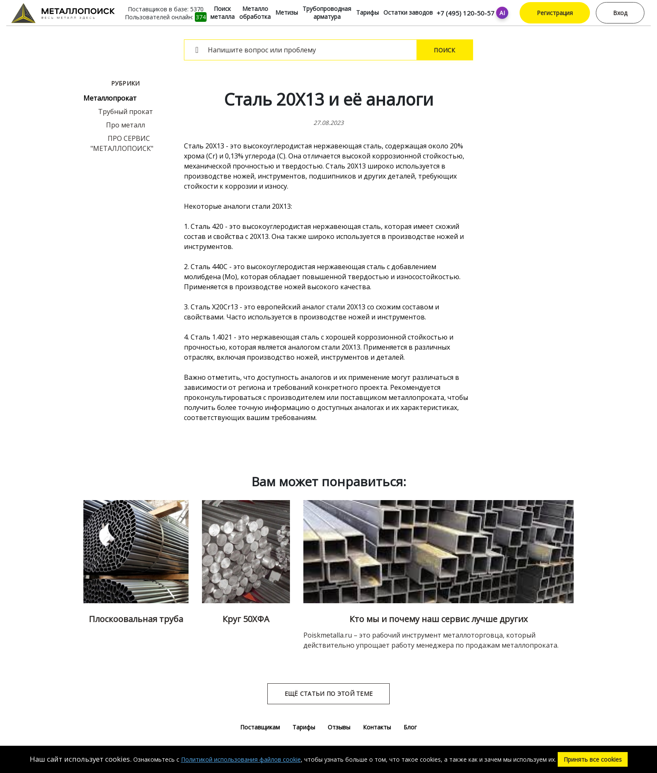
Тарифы (367, 12)
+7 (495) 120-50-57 (465, 13)
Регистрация (555, 13)
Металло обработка (255, 13)
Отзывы (339, 727)
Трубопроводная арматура (327, 13)
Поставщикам (260, 727)
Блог (410, 727)
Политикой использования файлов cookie (241, 759)
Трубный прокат (125, 111)
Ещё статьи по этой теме (328, 694)
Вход (620, 13)
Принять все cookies (593, 759)
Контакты (377, 727)
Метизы (286, 12)
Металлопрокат (110, 98)
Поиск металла (222, 13)
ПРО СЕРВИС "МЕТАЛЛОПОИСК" (122, 143)
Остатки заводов (408, 12)
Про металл (125, 125)
